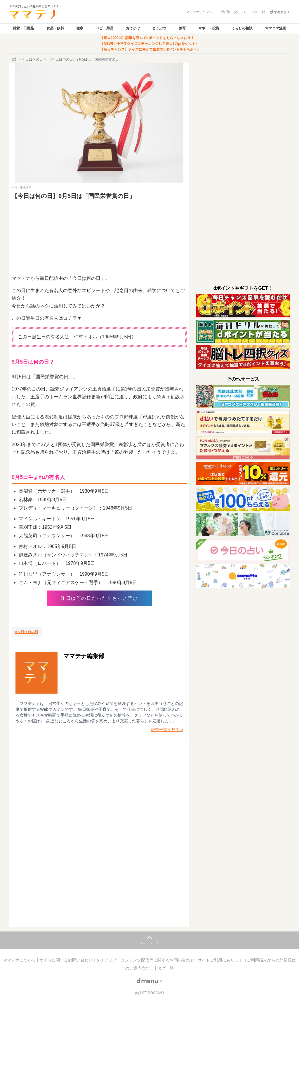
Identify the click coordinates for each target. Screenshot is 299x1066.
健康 (79, 28)
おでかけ (133, 28)
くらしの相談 (242, 28)
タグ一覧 (165, 968)
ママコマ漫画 (275, 28)
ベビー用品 (104, 28)
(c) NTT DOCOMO (149, 993)
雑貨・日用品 (23, 28)
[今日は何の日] (27, 632)
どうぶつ (159, 28)
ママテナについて (20, 960)
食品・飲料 (55, 28)
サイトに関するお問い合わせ (66, 960)
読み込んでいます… (99, 821)
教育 (182, 28)
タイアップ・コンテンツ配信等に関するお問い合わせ (145, 960)
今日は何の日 (32, 59)
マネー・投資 (208, 28)
